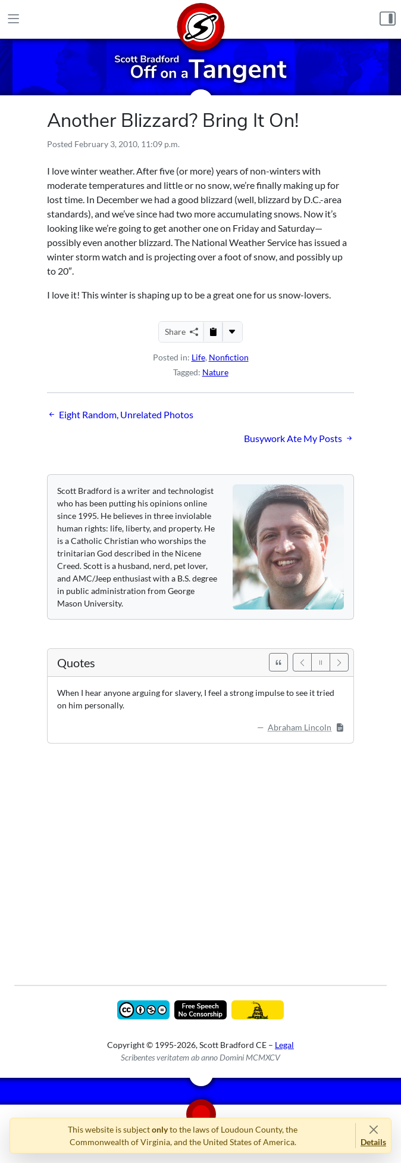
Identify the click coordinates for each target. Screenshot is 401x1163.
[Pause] (320, 662)
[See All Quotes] (278, 662)
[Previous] (302, 662)
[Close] (373, 1129)
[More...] (232, 332)
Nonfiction (229, 357)
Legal (284, 1045)
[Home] (200, 19)
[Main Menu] (13, 19)
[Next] (339, 662)
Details (373, 1142)
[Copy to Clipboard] (213, 332)
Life (198, 357)
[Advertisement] (200, 855)
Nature (215, 372)
